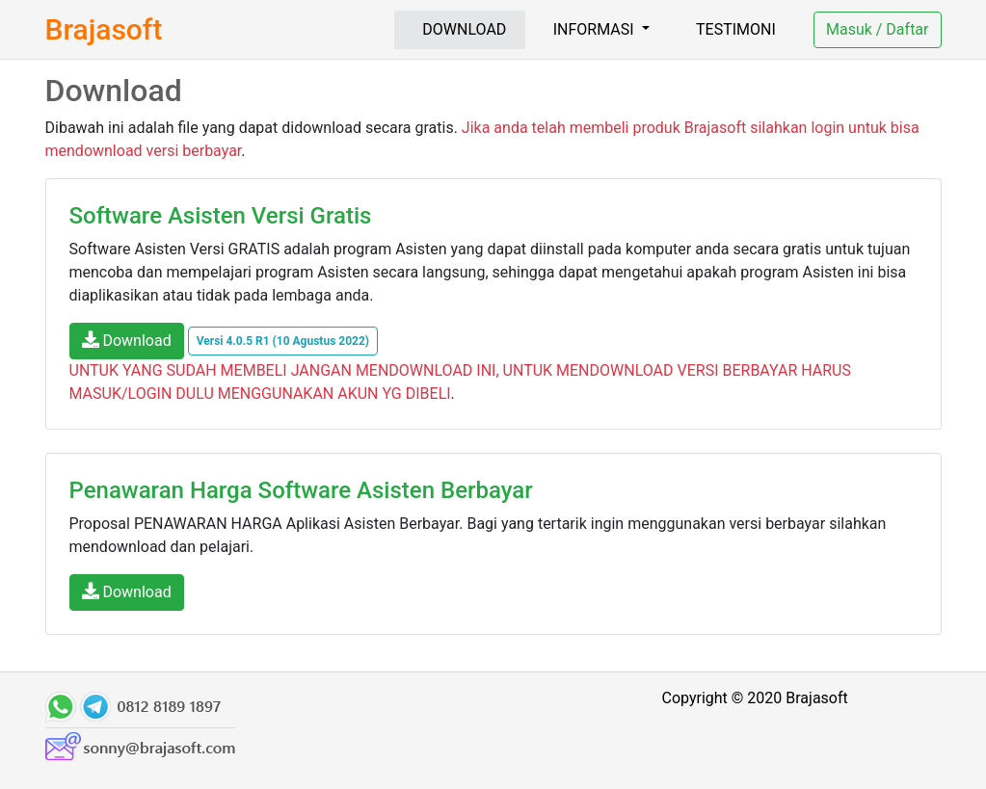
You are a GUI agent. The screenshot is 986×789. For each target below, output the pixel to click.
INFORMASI (595, 29)
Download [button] (127, 340)
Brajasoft (104, 29)
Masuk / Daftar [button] (877, 29)
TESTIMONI (736, 29)
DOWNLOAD (464, 29)
